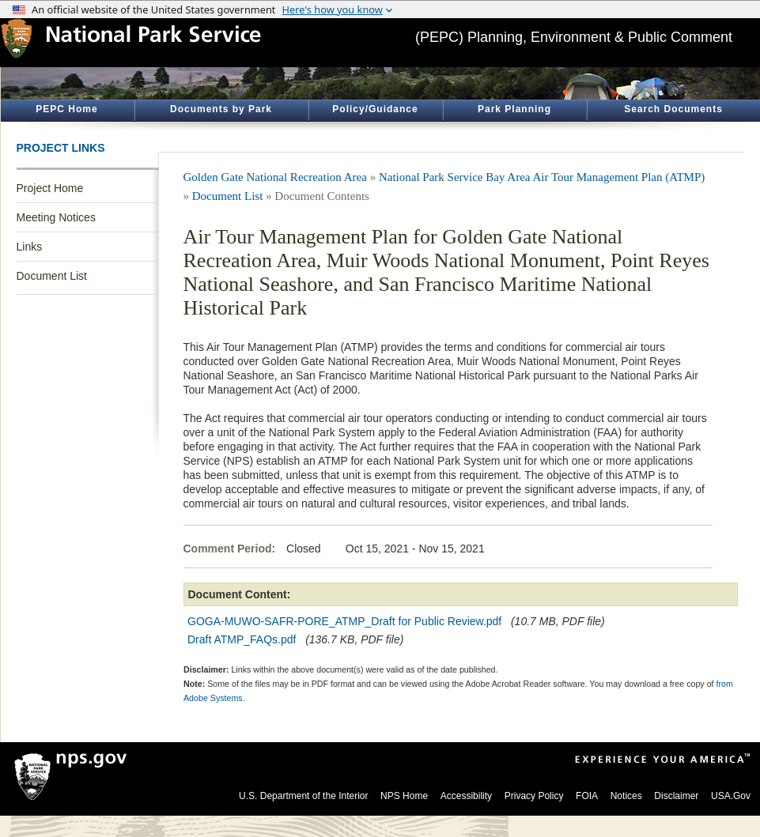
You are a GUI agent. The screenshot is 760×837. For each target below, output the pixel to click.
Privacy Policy (534, 795)
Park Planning (514, 109)
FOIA (587, 795)
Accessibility (466, 795)
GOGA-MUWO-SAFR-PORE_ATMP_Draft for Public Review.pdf (344, 621)
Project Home (50, 188)
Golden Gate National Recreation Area (275, 177)
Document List (52, 276)
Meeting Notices (56, 217)
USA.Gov (731, 795)
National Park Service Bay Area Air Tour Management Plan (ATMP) (542, 177)
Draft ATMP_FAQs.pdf (241, 639)
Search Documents (673, 109)
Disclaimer (676, 795)
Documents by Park (221, 109)
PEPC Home (66, 109)
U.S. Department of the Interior (303, 795)
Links (30, 246)
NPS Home (404, 795)
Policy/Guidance (375, 109)
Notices (626, 795)
